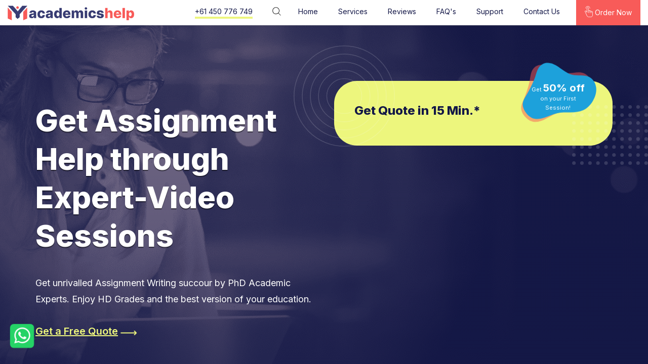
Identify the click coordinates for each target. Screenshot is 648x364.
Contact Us (539, 11)
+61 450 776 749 (222, 11)
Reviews (400, 11)
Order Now (609, 11)
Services (351, 11)
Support (487, 11)
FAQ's (444, 11)
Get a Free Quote (88, 331)
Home (306, 11)
